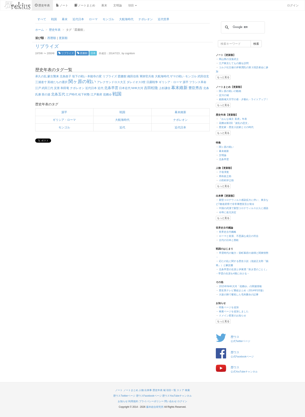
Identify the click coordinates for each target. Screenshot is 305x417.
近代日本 (78, 19)
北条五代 (58, 94)
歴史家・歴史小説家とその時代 (236, 127)
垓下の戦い (79, 76)
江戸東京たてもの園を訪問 (234, 63)
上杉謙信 (164, 88)
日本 (93, 53)
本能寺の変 (94, 76)
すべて (41, 19)
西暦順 (51, 38)
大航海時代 (126, 19)
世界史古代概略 (227, 231)
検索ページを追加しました (234, 311)
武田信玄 (203, 76)
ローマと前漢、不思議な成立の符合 (238, 236)
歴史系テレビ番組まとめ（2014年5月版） (242, 290)
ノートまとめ (84, 5)
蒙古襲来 (53, 76)
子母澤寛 (224, 172)
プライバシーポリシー (151, 401)
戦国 (54, 19)
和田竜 (65, 88)
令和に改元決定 (227, 212)
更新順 (63, 38)
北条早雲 (111, 88)
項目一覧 (171, 390)
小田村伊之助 (226, 180)
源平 (185, 82)
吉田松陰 (151, 88)
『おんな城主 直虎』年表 (233, 118)
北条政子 (65, 76)
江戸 (38, 88)
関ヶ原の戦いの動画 (230, 91)
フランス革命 (197, 82)
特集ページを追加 (229, 307)
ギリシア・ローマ (170, 82)
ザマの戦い (177, 76)
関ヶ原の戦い (82, 81)
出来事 (148, 390)
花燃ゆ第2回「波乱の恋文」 (234, 123)
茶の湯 (46, 94)
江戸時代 (71, 94)
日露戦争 (152, 82)
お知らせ (123, 401)
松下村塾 (84, 94)
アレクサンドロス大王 (111, 82)
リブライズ (47, 46)
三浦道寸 (41, 82)
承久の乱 (41, 76)
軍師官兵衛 (147, 76)
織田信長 (133, 76)
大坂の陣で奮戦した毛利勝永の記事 (238, 294)
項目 (132, 5)
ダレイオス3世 (136, 82)
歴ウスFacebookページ (149, 395)
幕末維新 (179, 87)
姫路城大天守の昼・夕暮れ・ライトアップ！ (243, 99)
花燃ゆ (107, 94)
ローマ (93, 19)
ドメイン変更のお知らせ (232, 315)
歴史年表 (42, 5)
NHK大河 (137, 88)
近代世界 (163, 19)
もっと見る (223, 77)
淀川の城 (224, 95)
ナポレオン (145, 19)
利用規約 (133, 401)
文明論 (117, 5)
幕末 (104, 5)
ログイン (293, 5)
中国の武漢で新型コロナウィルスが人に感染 (243, 208)
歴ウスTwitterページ (124, 395)
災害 (57, 88)
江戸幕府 (96, 94)
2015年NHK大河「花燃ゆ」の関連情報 (240, 286)
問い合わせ (170, 401)
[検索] (242, 27)
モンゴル (108, 19)
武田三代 (47, 88)
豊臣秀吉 (195, 88)
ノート (62, 5)
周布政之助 (225, 176)
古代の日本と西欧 (229, 240)
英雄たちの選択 (57, 82)
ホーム (39, 29)
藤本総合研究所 (155, 406)
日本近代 (125, 88)
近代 (100, 88)
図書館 (82, 53)
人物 (141, 390)
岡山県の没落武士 (229, 59)
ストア (180, 390)
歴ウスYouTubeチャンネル (177, 395)
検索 (187, 390)
